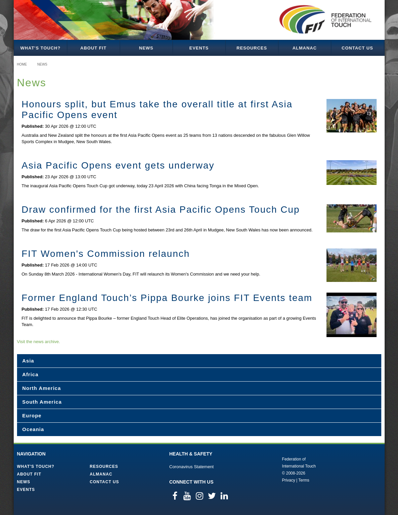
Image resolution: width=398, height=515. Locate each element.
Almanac (304, 47)
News (146, 47)
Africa (30, 374)
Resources (252, 47)
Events (199, 47)
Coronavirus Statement (191, 466)
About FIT (93, 47)
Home (22, 64)
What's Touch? (40, 47)
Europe (32, 415)
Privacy (288, 480)
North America (41, 388)
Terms (303, 480)
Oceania (33, 429)
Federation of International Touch (254, 469)
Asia (28, 361)
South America (42, 402)
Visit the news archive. (38, 341)
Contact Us (357, 47)
